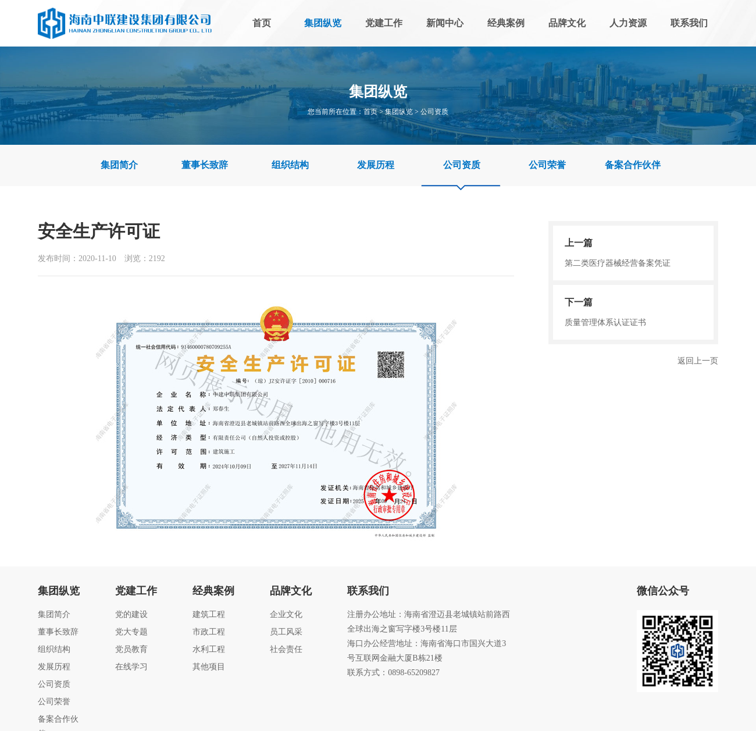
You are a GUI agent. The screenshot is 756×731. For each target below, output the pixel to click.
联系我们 (689, 23)
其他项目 (208, 666)
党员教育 (131, 649)
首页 (261, 23)
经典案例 (506, 23)
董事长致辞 (204, 165)
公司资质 (434, 112)
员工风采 (286, 631)
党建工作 (383, 23)
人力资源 (628, 23)
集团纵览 (322, 23)
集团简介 (119, 165)
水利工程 (208, 649)
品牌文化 (567, 23)
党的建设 (131, 614)
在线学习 (131, 666)
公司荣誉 (547, 165)
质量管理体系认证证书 (633, 312)
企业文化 (286, 614)
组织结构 (290, 165)
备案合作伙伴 (633, 165)
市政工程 (208, 631)
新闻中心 (444, 23)
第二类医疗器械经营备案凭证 (633, 252)
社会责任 (286, 649)
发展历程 (375, 165)
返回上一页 (697, 360)
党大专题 (131, 631)
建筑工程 (208, 614)
